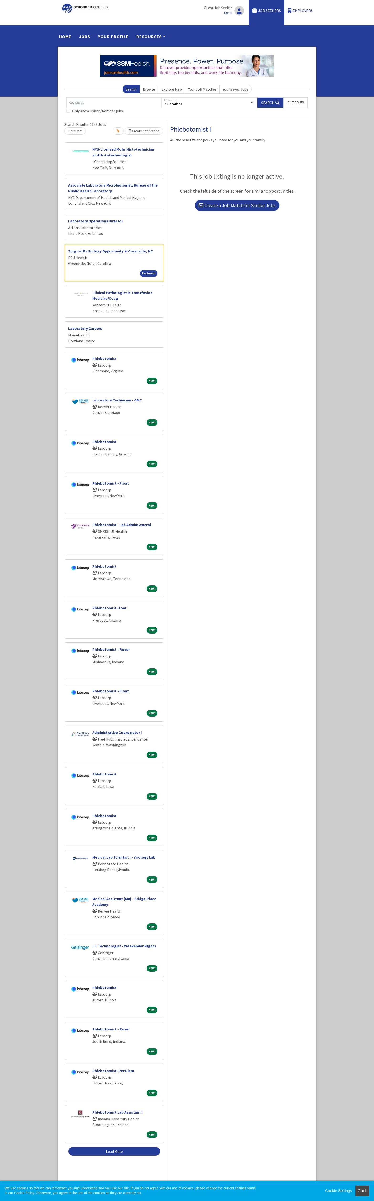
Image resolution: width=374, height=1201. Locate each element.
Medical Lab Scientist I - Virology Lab (123, 857)
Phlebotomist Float (109, 607)
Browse (149, 89)
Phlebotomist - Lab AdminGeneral (121, 524)
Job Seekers (266, 11)
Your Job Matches (202, 89)
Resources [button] (149, 36)
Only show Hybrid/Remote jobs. (98, 110)
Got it (362, 1191)
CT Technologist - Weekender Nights (124, 946)
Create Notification (144, 131)
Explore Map (171, 89)
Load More (114, 1151)
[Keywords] (114, 102)
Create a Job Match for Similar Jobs (237, 205)
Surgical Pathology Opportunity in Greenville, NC (110, 251)
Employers (300, 11)
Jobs (84, 36)
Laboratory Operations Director (95, 221)
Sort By (73, 131)
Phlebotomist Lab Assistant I (117, 1112)
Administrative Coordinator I (117, 732)
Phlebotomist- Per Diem (113, 1070)
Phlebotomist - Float (110, 483)
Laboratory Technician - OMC (117, 400)
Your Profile (113, 36)
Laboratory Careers (85, 328)
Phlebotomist (104, 358)
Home (65, 36)
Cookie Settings (338, 1191)
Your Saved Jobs (235, 89)
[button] (295, 102)
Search (131, 89)
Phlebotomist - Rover (111, 649)
